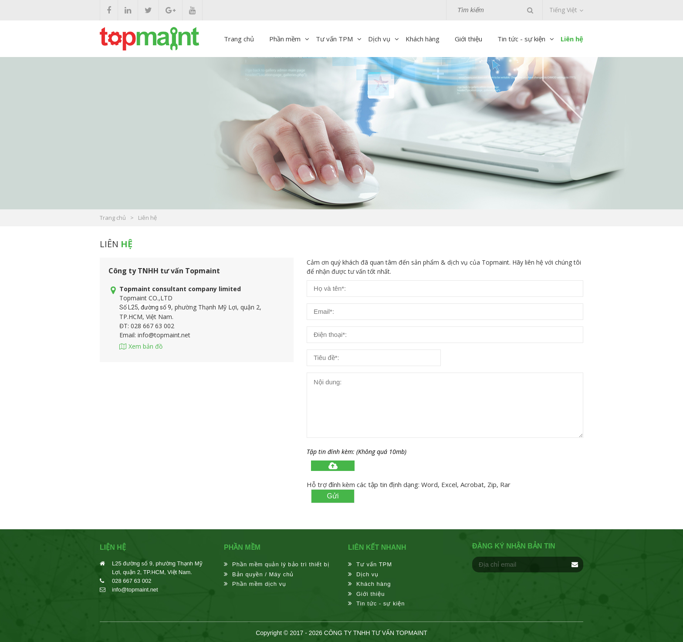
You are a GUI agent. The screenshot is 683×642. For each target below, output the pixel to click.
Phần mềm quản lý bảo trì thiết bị (280, 564)
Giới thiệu (468, 38)
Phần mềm (285, 38)
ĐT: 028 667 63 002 (146, 326)
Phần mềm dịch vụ (259, 584)
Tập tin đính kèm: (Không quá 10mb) (356, 451)
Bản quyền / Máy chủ (263, 574)
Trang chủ (239, 38)
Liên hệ (572, 38)
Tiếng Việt (563, 10)
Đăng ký (574, 564)
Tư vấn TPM (334, 38)
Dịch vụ (379, 38)
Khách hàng (423, 38)
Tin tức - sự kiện (521, 38)
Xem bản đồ (145, 346)
